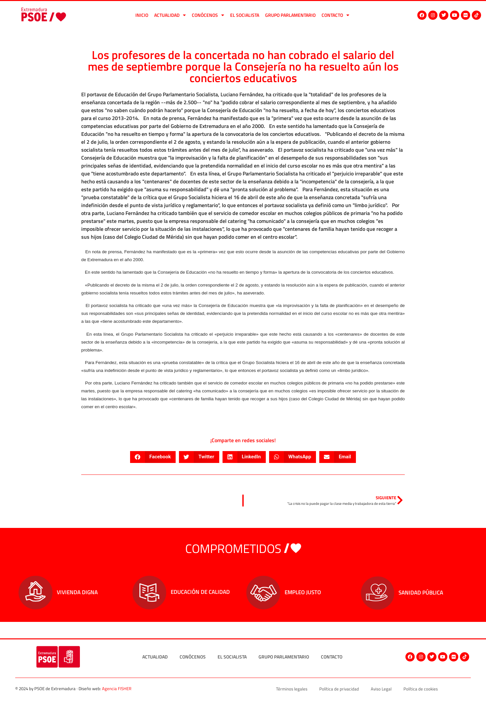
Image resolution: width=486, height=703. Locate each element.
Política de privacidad (339, 689)
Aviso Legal (381, 689)
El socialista (244, 15)
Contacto (335, 15)
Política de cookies (420, 689)
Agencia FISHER (116, 688)
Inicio (141, 15)
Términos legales (291, 689)
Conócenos (208, 15)
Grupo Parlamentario (290, 15)
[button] (153, 457)
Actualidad (170, 15)
